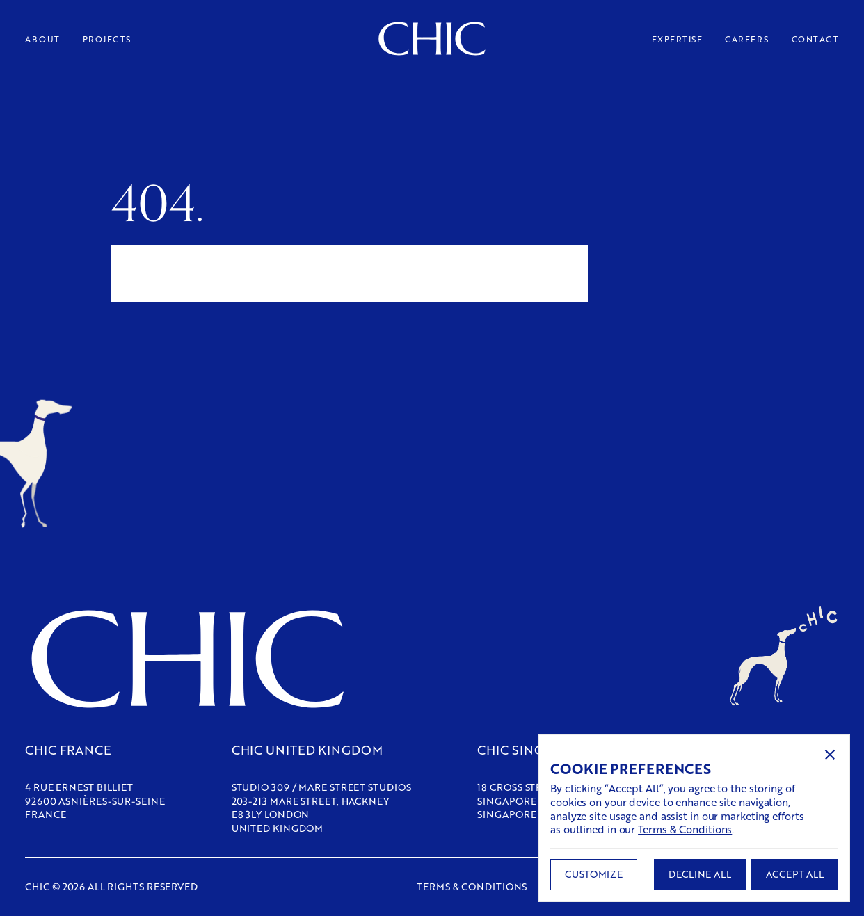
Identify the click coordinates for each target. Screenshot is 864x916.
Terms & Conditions (685, 829)
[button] (830, 754)
